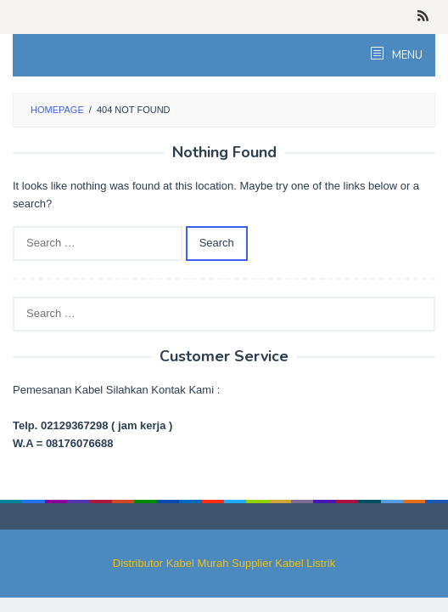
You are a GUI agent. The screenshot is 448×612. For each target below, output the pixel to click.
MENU (406, 55)
